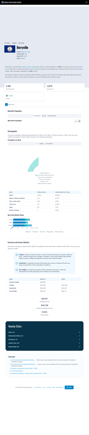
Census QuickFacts (17, 405)
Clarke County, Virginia (29, 67)
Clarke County (26, 52)
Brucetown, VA (12, 373)
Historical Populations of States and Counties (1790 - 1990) (28, 407)
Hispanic (41, 143)
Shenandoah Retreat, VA (15, 370)
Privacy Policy (37, 421)
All (37, 143)
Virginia (14, 43)
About (53, 421)
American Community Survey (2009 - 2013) (24, 402)
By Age (44, 115)
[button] (86, 2)
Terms (44, 421)
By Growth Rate (52, 115)
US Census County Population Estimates (23, 398)
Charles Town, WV (13, 377)
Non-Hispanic (49, 143)
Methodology (59, 421)
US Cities (7, 43)
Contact (49, 421)
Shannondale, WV (13, 381)
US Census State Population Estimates (22, 394)
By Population (36, 115)
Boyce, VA (11, 366)
